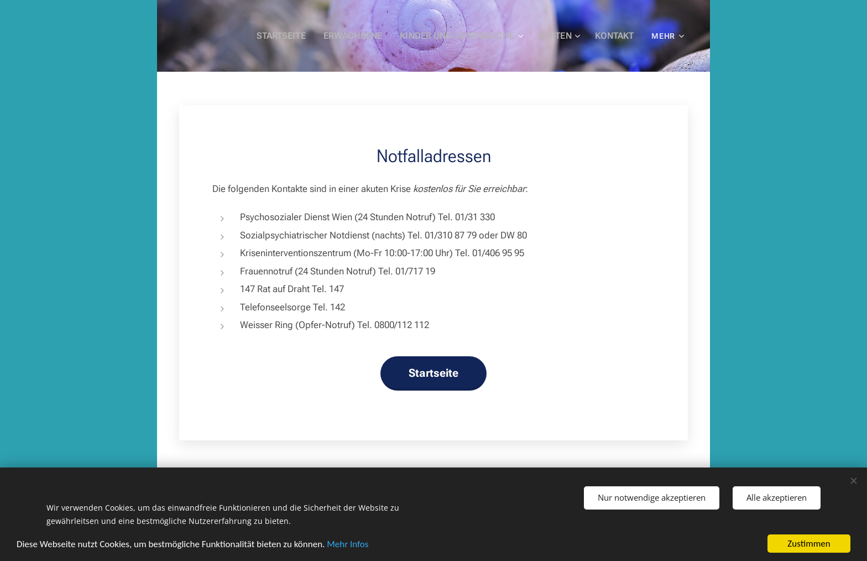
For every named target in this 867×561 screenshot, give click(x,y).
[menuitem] (298, 36)
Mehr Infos (347, 544)
